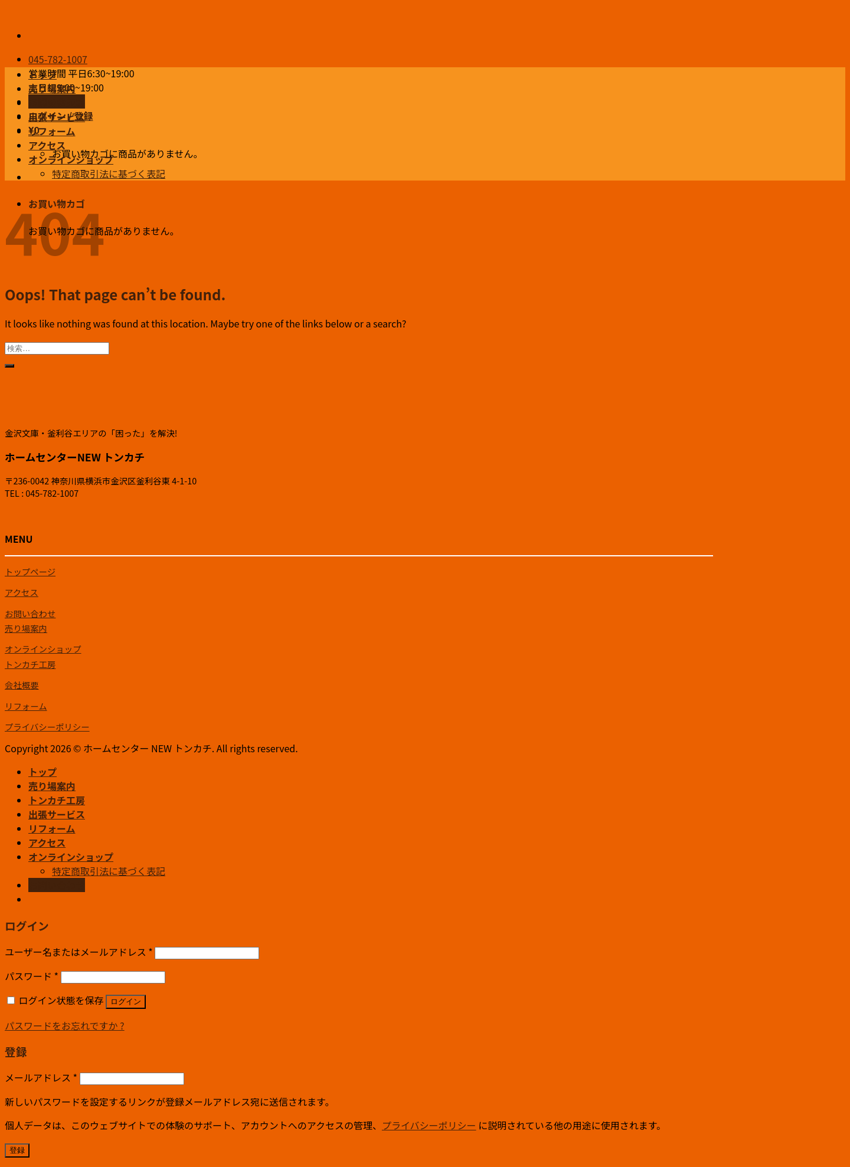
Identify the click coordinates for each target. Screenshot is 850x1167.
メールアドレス (41, 1077)
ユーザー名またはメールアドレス (79, 952)
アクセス (47, 145)
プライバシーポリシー (47, 726)
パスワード (31, 976)
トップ (42, 74)
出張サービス (56, 117)
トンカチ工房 (56, 103)
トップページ (30, 571)
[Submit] (9, 366)
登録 (17, 1150)
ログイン (125, 1001)
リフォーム (52, 131)
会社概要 (22, 684)
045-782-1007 (57, 59)
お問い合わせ (30, 613)
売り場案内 (52, 88)
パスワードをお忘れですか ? (65, 1025)
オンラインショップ (70, 159)
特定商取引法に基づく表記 (108, 173)
